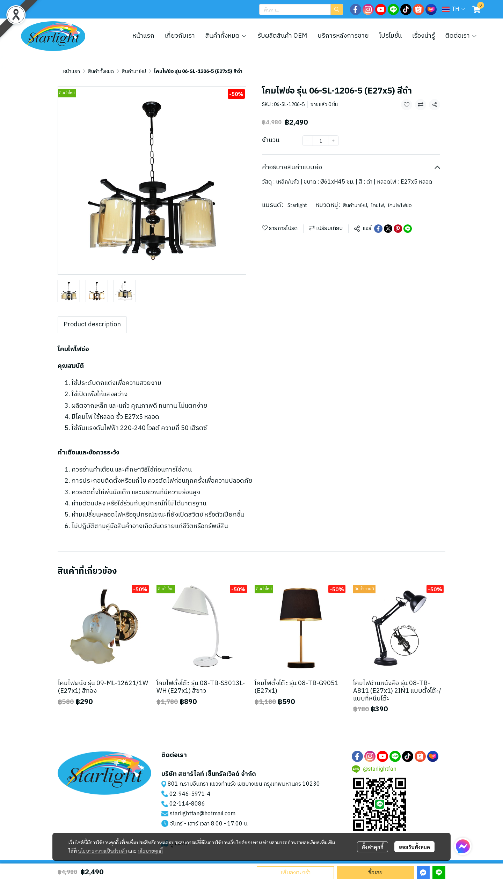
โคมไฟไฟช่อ (400, 205)
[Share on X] (388, 228)
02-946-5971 (187, 794)
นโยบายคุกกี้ (150, 850)
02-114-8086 (187, 804)
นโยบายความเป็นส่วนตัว (102, 850)
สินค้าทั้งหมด (101, 71)
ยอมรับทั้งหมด (414, 847)
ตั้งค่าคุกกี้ (373, 847)
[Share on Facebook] (378, 228)
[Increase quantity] (333, 141)
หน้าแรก (71, 71)
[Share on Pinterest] (398, 228)
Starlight (297, 205)
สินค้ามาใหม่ (134, 71)
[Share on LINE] (407, 228)
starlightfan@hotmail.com (202, 813)
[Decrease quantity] (308, 141)
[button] (301, 9)
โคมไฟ (378, 205)
